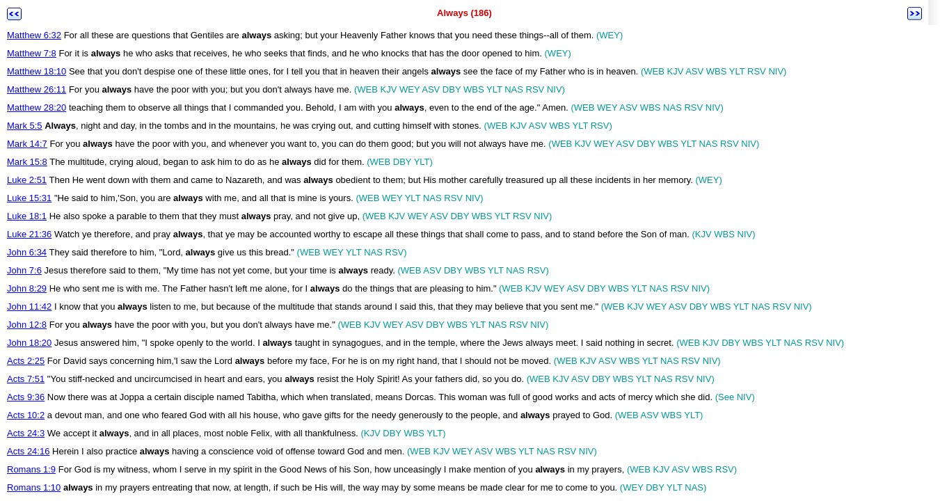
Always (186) (464, 13)
